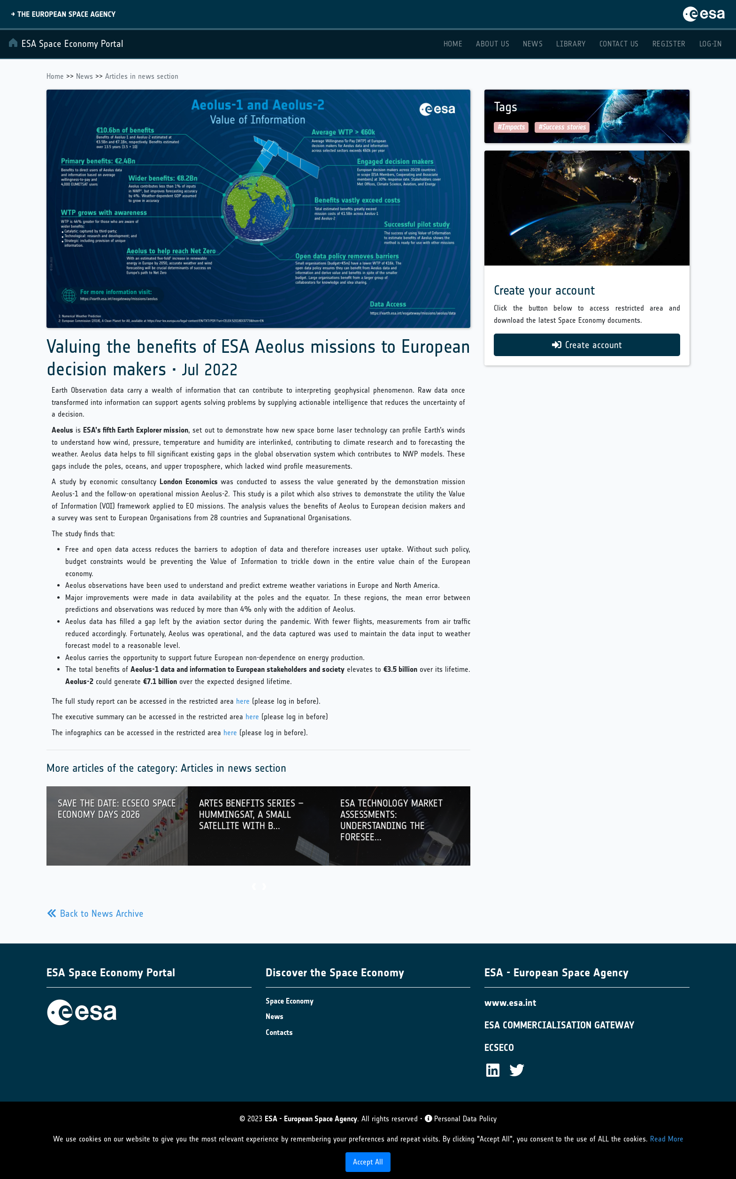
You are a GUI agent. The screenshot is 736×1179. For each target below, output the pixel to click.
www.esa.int (510, 1002)
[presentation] (253, 887)
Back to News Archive (95, 913)
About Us (492, 43)
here (243, 701)
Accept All (368, 1161)
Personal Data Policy (461, 1118)
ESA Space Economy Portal (65, 43)
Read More (666, 1138)
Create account (587, 344)
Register (669, 43)
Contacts (279, 1032)
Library (570, 43)
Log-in (710, 43)
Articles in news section (141, 76)
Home (453, 43)
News (533, 43)
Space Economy (290, 1000)
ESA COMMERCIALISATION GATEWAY (559, 1025)
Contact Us (619, 43)
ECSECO (499, 1047)
